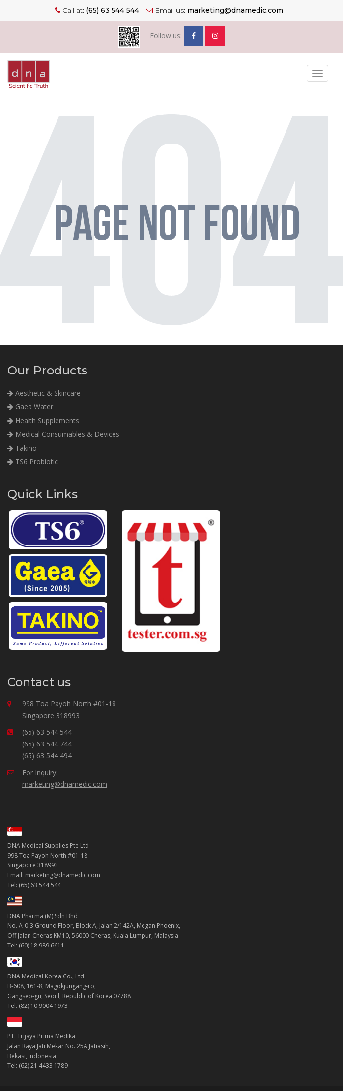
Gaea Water (30, 406)
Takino (22, 448)
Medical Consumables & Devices (63, 434)
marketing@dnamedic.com (64, 784)
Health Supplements (43, 420)
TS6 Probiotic (32, 461)
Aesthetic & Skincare (44, 393)
